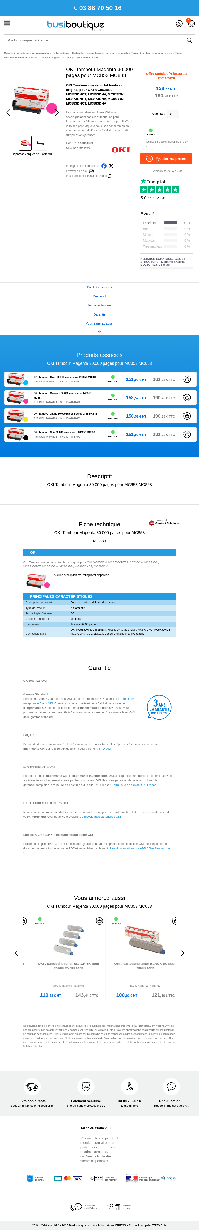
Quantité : (158, 113)
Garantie (99, 314)
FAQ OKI (105, 748)
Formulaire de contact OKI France (134, 785)
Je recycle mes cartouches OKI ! (101, 816)
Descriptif (99, 296)
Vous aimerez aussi (99, 323)
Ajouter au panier (166, 158)
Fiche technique (99, 305)
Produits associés (99, 287)
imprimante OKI (95, 698)
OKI (74, 143)
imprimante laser (118, 712)
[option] (32, 101)
